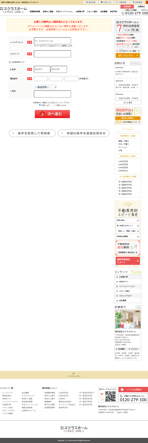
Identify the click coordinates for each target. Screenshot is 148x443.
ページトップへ (74, 376)
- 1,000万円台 (122, 161)
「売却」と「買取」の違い (126, 231)
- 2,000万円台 (122, 164)
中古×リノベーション (64, 12)
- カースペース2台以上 (66, 405)
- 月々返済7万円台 (124, 188)
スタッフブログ (125, 296)
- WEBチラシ (6, 399)
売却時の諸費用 (122, 236)
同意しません (60, 105)
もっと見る (128, 103)
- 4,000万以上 (122, 171)
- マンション (122, 147)
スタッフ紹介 (92, 12)
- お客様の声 (6, 405)
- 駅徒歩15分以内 (64, 402)
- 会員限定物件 (49, 408)
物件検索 (91, 2)
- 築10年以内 (63, 408)
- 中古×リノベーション (30, 405)
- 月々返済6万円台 (124, 185)
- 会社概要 (25, 393)
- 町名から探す (49, 399)
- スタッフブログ (8, 410)
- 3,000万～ (62, 399)
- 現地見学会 (6, 396)
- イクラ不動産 (7, 413)
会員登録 (127, 7)
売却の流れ (121, 220)
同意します (44, 105)
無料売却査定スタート (123, 261)
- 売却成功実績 (26, 402)
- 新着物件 (47, 402)
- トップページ (7, 393)
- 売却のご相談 (26, 399)
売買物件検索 (35, 12)
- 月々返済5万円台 (124, 182)
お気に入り (106, 2)
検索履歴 (137, 2)
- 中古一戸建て (123, 144)
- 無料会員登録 (26, 408)
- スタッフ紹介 (7, 408)
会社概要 (103, 12)
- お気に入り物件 (130, 10)
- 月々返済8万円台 (124, 191)
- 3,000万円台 (122, 168)
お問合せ (141, 7)
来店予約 (113, 12)
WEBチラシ (123, 282)
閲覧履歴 (121, 2)
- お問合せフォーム (28, 410)
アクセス (134, 349)
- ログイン (144, 10)
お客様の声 (80, 12)
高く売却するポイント (125, 226)
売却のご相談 (48, 12)
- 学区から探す (49, 396)
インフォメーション (127, 286)
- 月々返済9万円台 (124, 194)
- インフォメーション (9, 402)
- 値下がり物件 (49, 405)
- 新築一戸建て (123, 141)
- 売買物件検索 (49, 393)
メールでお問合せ (134, 389)
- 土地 (119, 150)
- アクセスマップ (27, 396)
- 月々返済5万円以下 (86, 393)
